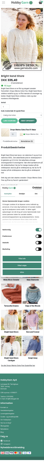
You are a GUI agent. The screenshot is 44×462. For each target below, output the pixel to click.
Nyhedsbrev (5, 429)
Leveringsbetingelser (7, 414)
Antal (3, 102)
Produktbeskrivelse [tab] (10, 141)
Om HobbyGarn (6, 420)
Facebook (5, 441)
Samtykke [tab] (8, 194)
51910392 (10, 397)
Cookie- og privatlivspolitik (9, 417)
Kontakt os (4, 407)
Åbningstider (5, 426)
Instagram (5, 444)
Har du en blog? (6, 423)
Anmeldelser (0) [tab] (27, 141)
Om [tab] (36, 194)
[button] (4, 40)
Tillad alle (22, 258)
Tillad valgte (22, 265)
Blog (2, 432)
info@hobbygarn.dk (12, 399)
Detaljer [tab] (22, 194)
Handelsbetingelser (7, 410)
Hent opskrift (27, 121)
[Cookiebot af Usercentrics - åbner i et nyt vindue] (32, 188)
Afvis (22, 272)
